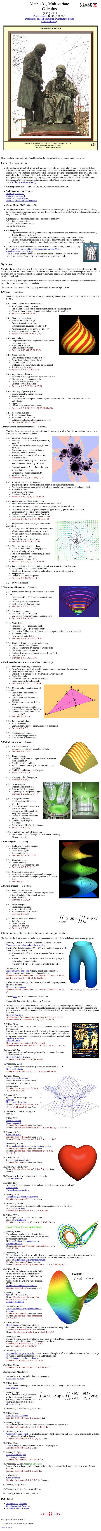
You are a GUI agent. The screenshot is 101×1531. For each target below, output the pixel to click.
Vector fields (19, 1208)
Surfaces (10, 1445)
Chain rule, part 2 (13, 1134)
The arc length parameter (17, 1190)
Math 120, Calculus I (15, 193)
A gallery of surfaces (15, 1038)
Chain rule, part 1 (13, 1123)
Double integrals (13, 1325)
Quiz (8, 1295)
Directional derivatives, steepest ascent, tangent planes (29, 1146)
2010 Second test (13, 1506)
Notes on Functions (14, 1015)
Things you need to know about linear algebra (25, 945)
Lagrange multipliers (15, 1302)
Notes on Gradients (14, 1069)
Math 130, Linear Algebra (17, 198)
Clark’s (25, 182)
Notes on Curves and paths (17, 971)
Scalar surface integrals (16, 1454)
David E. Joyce (6, 1528)
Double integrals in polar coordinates (22, 1358)
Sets (15, 996)
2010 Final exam (13, 1508)
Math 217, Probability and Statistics (21, 201)
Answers (10, 1100)
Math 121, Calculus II (15, 196)
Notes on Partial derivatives (18, 1057)
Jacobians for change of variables (20, 1353)
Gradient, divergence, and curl (27, 1241)
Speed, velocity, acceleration (18, 1160)
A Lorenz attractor (14, 1243)
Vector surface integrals (16, 1457)
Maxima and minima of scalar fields (21, 1285)
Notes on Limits (13, 1041)
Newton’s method (13, 1120)
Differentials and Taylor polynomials (30, 1260)
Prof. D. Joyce (40, 16)
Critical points (20, 1220)
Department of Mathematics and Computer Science (49, 18)
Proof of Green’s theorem (17, 1415)
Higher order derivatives (16, 1102)
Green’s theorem (13, 1404)
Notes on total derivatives (17, 1078)
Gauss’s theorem (13, 1478)
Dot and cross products (16, 987)
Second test (11, 1379)
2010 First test (12, 1503)
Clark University (49, 21)
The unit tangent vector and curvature (22, 1197)
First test (10, 1178)
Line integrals (12, 1388)
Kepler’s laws (12, 1187)
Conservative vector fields (17, 1434)
